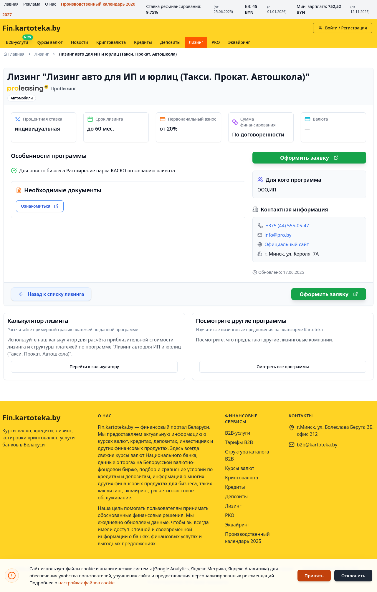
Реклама (31, 4)
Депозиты (170, 42)
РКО (215, 42)
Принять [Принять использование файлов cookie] (314, 575)
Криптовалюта (111, 42)
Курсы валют (50, 42)
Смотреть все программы (283, 366)
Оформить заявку (309, 157)
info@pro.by (277, 235)
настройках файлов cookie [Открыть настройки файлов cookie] (86, 583)
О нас (50, 4)
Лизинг (196, 42)
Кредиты (143, 42)
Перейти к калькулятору (94, 366)
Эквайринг (239, 42)
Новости (79, 42)
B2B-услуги (17, 42)
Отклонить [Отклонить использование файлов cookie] (353, 575)
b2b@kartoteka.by (317, 444)
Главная (10, 4)
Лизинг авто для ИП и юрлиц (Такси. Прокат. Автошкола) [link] (118, 54)
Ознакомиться (40, 206)
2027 (7, 14)
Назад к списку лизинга (51, 294)
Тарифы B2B (239, 442)
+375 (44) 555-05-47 (287, 225)
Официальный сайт (286, 244)
